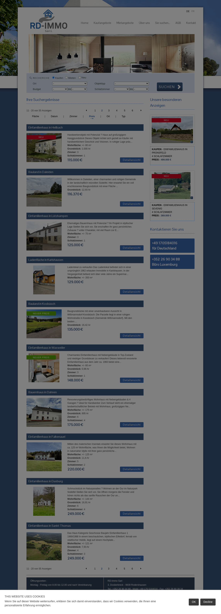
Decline (207, 601)
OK (194, 601)
